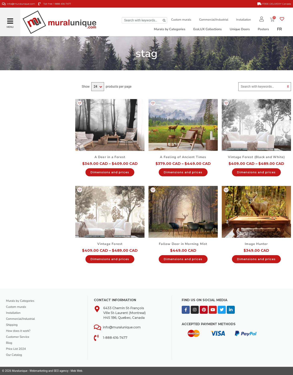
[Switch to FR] (279, 29)
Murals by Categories (21, 301)
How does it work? (19, 331)
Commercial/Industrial (212, 20)
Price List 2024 (17, 349)
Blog (9, 343)
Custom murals (180, 20)
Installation (242, 20)
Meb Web (76, 370)
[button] (10, 19)
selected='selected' (97, 86)
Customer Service (19, 337)
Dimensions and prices (109, 172)
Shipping (12, 325)
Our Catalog (14, 355)
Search (288, 86)
